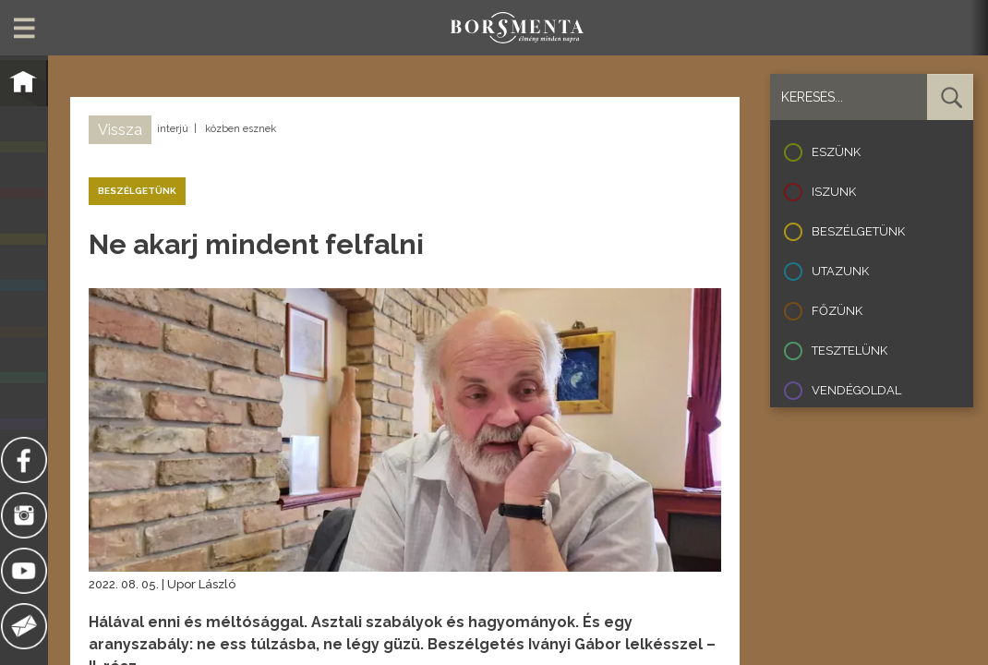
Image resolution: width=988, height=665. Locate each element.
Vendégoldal (856, 390)
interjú (172, 129)
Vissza (120, 130)
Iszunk (834, 192)
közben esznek (240, 129)
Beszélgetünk (858, 231)
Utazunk (840, 271)
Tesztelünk (849, 350)
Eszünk (836, 152)
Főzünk (837, 311)
